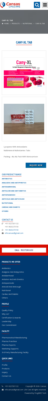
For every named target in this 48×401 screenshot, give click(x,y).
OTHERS (5, 211)
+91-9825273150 (11, 230)
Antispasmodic (8, 283)
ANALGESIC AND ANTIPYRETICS (14, 183)
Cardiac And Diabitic (10, 294)
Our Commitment (9, 325)
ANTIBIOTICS (7, 179)
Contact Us (6, 376)
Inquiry (5, 372)
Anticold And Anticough (11, 286)
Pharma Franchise (9, 341)
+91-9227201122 (11, 386)
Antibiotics (6, 268)
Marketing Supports (10, 348)
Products (16, 24)
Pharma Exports (9, 345)
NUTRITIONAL (27, 24)
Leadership (6, 321)
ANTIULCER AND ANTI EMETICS (14, 191)
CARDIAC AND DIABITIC (11, 207)
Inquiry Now (35, 165)
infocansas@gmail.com (14, 233)
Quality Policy (7, 310)
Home (5, 24)
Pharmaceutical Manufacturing (14, 337)
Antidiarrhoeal (8, 275)
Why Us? (5, 314)
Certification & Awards (11, 317)
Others (5, 297)
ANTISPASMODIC (8, 195)
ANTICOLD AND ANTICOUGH (13, 199)
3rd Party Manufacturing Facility (15, 352)
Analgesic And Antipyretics (13, 272)
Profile (4, 365)
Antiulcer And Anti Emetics (13, 279)
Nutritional (6, 290)
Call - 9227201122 (24, 250)
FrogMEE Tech (40, 393)
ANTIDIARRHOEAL (9, 187)
